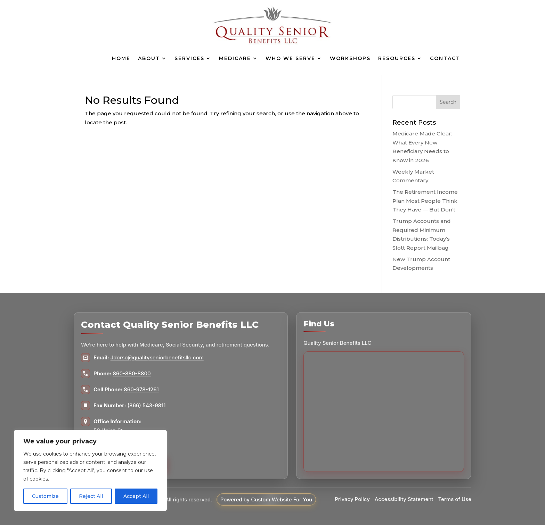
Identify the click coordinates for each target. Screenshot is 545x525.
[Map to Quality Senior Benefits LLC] (384, 412)
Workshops (350, 58)
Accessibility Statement (404, 499)
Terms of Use (454, 499)
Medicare (235, 58)
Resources (396, 58)
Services (189, 58)
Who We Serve (290, 58)
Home (121, 58)
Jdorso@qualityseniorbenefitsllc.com (157, 357)
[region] (90, 470)
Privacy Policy (352, 499)
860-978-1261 (141, 389)
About (149, 58)
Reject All (91, 496)
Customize (45, 496)
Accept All (136, 496)
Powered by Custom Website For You (266, 499)
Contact (445, 58)
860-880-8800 (132, 373)
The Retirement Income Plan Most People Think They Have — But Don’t (425, 201)
